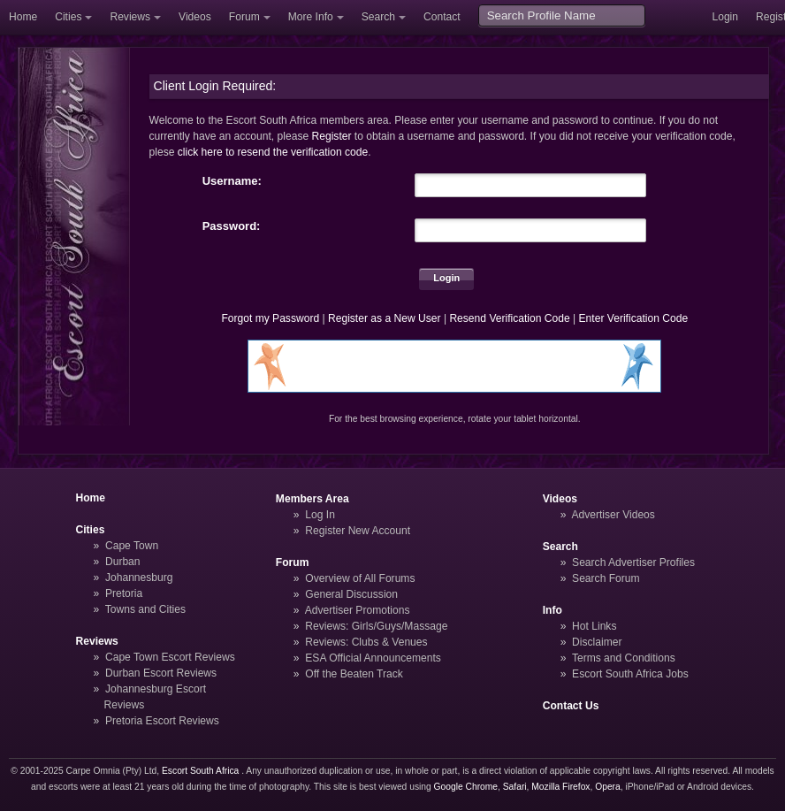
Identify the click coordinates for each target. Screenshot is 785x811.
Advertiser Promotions (357, 610)
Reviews (130, 17)
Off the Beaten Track (354, 674)
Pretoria (123, 593)
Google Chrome (466, 787)
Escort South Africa (200, 771)
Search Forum (606, 578)
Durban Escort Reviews (161, 673)
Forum (244, 17)
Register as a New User (384, 318)
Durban (123, 561)
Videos (195, 17)
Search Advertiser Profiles (633, 562)
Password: (231, 226)
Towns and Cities (145, 609)
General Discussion (351, 594)
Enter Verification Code (634, 318)
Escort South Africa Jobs (630, 674)
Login (725, 17)
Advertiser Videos (612, 515)
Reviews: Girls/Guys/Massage (376, 626)
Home (23, 17)
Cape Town (131, 545)
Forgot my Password (270, 318)
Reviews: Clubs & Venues (366, 642)
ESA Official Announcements (373, 658)
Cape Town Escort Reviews (170, 657)
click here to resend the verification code (273, 152)
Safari (515, 787)
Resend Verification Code (509, 318)
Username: (232, 180)
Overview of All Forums (360, 578)
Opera (608, 787)
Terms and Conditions (623, 658)
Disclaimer (596, 642)
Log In (320, 515)
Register (332, 136)
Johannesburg (139, 577)
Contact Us (571, 706)
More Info (310, 17)
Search (378, 17)
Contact (442, 17)
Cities (68, 17)
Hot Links (594, 626)
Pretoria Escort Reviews (162, 721)
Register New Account (357, 530)
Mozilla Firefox (560, 787)
